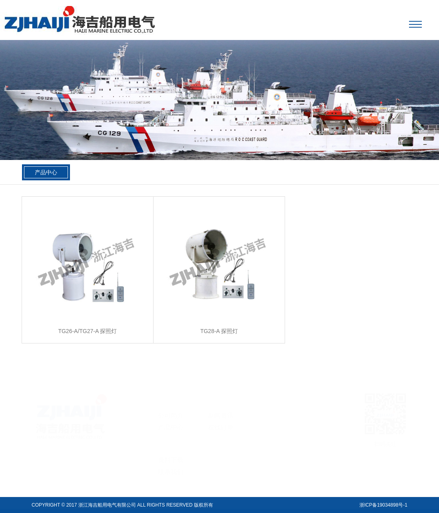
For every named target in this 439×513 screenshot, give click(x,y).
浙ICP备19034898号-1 (383, 505)
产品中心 (46, 172)
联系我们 (171, 465)
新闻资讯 (220, 409)
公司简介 (171, 409)
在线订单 (220, 421)
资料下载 (171, 453)
